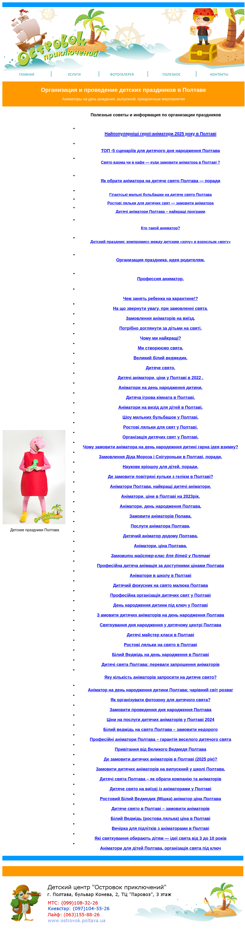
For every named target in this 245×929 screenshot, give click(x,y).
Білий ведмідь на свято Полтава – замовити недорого (160, 729)
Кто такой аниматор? (160, 228)
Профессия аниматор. (160, 278)
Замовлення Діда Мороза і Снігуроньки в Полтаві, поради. (160, 456)
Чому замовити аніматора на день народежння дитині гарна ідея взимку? (160, 447)
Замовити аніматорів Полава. (160, 516)
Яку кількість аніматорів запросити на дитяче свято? (160, 677)
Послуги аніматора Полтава (160, 526)
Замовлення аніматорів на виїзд (160, 318)
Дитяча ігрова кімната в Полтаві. (160, 397)
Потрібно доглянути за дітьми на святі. (160, 328)
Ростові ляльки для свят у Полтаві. (160, 427)
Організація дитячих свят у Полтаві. (160, 437)
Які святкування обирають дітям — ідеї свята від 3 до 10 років (161, 838)
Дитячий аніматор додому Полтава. (160, 536)
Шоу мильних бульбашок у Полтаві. (160, 417)
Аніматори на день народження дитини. (160, 387)
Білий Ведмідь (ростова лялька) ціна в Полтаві (160, 818)
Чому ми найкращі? (160, 338)
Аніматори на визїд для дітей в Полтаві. (160, 407)
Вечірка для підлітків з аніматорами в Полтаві (160, 828)
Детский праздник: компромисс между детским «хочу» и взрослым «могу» (160, 242)
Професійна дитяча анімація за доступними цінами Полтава (160, 565)
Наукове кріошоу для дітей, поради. (160, 466)
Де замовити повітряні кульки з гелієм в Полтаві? (160, 476)
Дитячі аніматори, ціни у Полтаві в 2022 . (160, 377)
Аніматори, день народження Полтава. (160, 506)
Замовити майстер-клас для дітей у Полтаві (160, 555)
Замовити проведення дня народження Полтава (160, 709)
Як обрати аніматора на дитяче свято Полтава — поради (160, 180)
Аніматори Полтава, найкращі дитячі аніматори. (160, 486)
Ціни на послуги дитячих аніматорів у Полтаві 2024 (160, 719)
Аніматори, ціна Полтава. (160, 546)
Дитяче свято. (160, 367)
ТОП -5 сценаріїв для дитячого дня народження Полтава (160, 150)
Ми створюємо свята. (160, 348)
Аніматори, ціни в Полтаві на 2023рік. (160, 496)
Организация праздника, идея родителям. (160, 260)
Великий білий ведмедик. (160, 358)
